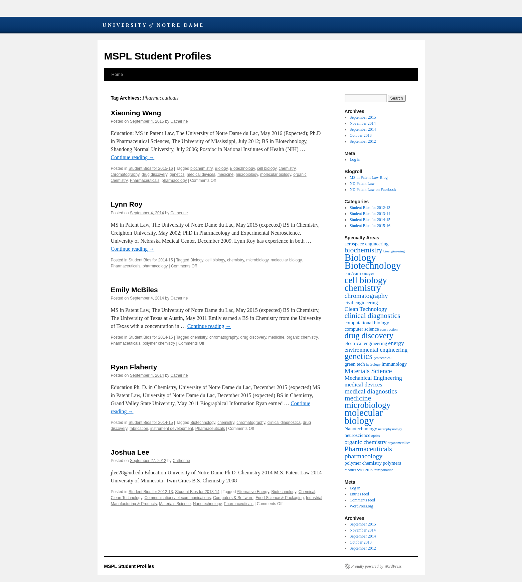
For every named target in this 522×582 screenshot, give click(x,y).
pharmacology (174, 180)
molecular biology (275, 174)
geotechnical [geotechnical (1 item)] (382, 358)
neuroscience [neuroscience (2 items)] (357, 435)
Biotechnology (242, 168)
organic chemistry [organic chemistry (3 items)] (366, 442)
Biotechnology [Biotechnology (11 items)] (373, 265)
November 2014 (363, 123)
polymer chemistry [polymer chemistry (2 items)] (363, 463)
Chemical (307, 491)
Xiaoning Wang (136, 113)
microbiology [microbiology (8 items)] (368, 405)
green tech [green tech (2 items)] (355, 364)
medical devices (201, 174)
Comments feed (362, 500)
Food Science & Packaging (279, 497)
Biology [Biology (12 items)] (360, 257)
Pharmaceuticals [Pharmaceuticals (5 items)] (368, 449)
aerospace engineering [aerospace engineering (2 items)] (367, 243)
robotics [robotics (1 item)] (350, 470)
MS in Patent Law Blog (368, 177)
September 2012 (363, 141)
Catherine (179, 121)
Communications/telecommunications (177, 497)
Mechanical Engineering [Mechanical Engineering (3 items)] (373, 377)
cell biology (266, 168)
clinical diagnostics (284, 422)
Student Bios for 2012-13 (151, 491)
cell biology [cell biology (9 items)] (366, 280)
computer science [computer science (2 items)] (362, 329)
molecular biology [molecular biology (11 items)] (364, 416)
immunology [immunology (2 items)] (394, 364)
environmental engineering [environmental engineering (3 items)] (376, 349)
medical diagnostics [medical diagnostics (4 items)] (371, 391)
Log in (355, 159)
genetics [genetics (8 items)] (359, 356)
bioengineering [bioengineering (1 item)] (394, 251)
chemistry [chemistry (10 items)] (363, 287)
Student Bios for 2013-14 (197, 491)
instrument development (171, 428)
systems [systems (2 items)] (365, 469)
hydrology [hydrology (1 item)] (373, 364)
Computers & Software (233, 497)
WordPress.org (361, 506)
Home (117, 74)
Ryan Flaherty (134, 367)
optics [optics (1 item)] (375, 436)
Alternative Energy (253, 491)
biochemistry (201, 168)
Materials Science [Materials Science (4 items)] (368, 370)
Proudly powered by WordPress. (377, 566)
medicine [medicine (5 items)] (358, 398)
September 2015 (363, 117)
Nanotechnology (207, 503)
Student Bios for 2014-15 (151, 260)
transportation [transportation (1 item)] (383, 470)
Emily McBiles (134, 290)
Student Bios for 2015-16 (151, 168)
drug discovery (154, 174)
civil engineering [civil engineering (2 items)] (361, 302)
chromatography (125, 174)
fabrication (139, 428)
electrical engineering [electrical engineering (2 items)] (366, 343)
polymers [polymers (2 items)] (392, 463)
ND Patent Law (362, 183)
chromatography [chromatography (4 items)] (366, 295)
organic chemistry (302, 337)
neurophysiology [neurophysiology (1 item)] (390, 429)
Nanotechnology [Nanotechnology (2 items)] (361, 428)
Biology (221, 168)
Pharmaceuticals (145, 180)
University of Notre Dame (152, 25)
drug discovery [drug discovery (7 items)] (369, 335)
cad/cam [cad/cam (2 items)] (353, 273)
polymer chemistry (159, 343)
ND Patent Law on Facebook (373, 189)
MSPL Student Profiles (157, 56)
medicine (225, 174)
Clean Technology (126, 497)
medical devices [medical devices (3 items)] (363, 384)
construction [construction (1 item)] (389, 329)
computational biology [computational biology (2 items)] (367, 322)
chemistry (287, 168)
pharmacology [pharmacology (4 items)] (364, 456)
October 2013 (361, 135)
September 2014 (363, 129)
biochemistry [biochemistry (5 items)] (363, 250)
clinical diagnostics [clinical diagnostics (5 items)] (372, 316)
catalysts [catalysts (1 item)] (368, 274)
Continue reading (133, 157)
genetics (177, 174)
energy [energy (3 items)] (396, 343)
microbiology (247, 174)
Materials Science (175, 503)
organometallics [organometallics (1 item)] (399, 443)
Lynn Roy (127, 204)
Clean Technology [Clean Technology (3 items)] (366, 309)
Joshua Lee (130, 452)
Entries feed (359, 494)
